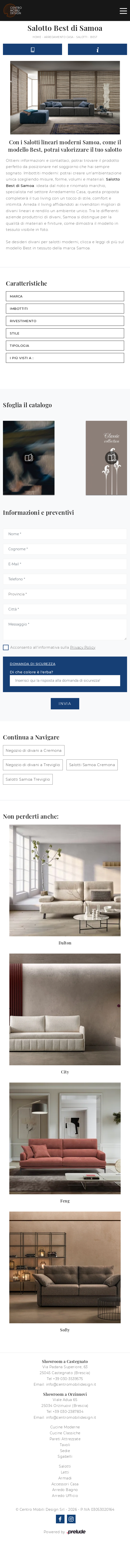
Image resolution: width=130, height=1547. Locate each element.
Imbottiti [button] (19, 309)
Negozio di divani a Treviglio (33, 764)
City (65, 1071)
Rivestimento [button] (23, 321)
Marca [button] (16, 296)
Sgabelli (65, 1456)
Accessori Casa (65, 1484)
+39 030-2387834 (68, 1411)
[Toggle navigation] (123, 10)
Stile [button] (15, 333)
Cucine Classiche (65, 1433)
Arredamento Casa (59, 37)
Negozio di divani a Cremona (34, 750)
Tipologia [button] (19, 346)
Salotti (82, 37)
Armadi (65, 1478)
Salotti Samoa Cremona (92, 764)
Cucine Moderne (65, 1427)
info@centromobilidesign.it (71, 1384)
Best (93, 37)
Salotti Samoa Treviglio (28, 779)
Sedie (65, 1451)
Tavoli (65, 1445)
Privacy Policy (82, 647)
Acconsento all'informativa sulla (52, 647)
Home (37, 37)
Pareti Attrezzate (65, 1439)
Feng (65, 1200)
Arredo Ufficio (65, 1495)
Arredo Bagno (65, 1490)
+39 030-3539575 (68, 1379)
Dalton (65, 942)
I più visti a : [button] (22, 358)
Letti (65, 1472)
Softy (65, 1329)
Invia (65, 703)
